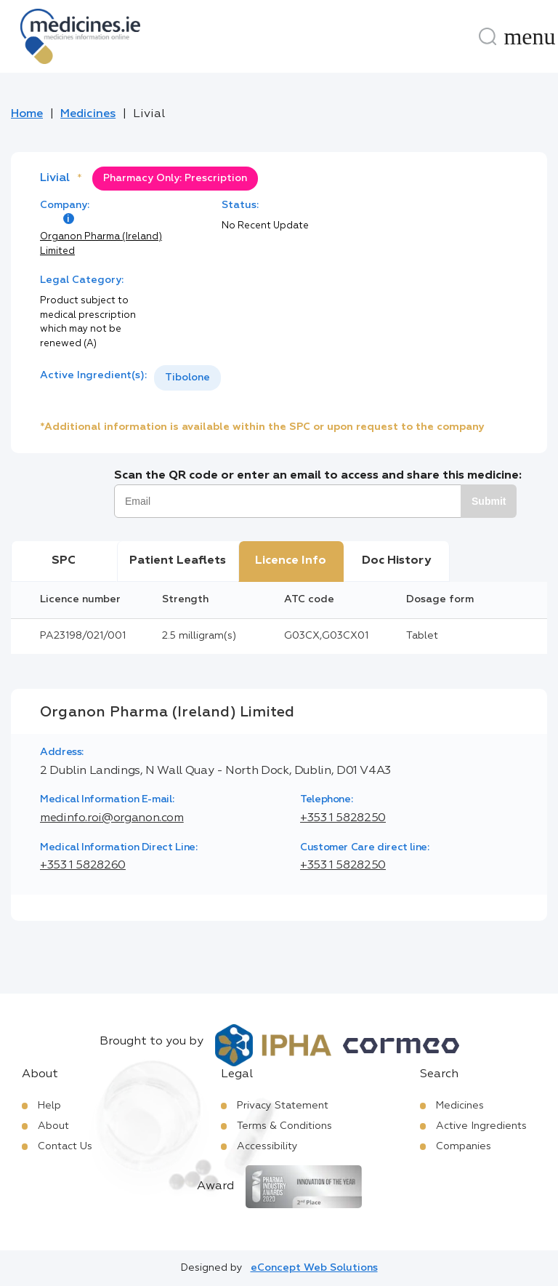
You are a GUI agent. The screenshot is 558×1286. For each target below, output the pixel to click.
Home (27, 114)
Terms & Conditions (284, 1126)
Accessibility (267, 1146)
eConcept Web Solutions (314, 1268)
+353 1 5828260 (83, 865)
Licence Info (290, 561)
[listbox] (187, 378)
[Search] (487, 36)
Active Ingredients (481, 1126)
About (53, 1126)
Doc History (396, 561)
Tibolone (187, 377)
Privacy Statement (282, 1106)
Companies (463, 1146)
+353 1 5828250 (343, 818)
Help (49, 1106)
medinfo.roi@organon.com (112, 818)
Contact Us (65, 1146)
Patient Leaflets (177, 561)
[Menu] (529, 36)
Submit (489, 501)
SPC (64, 561)
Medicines (88, 114)
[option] (187, 378)
